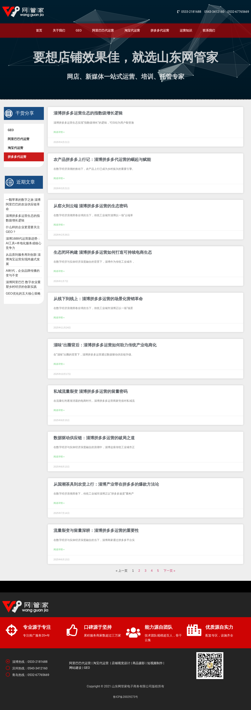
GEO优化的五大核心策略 (23, 293)
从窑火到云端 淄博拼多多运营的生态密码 (91, 206)
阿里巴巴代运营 (103, 30)
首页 (39, 30)
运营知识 (186, 30)
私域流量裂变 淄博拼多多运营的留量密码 (91, 391)
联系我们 (209, 30)
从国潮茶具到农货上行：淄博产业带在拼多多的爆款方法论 (106, 484)
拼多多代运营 (160, 30)
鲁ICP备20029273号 (125, 697)
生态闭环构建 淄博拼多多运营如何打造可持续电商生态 (103, 252)
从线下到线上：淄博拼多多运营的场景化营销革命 (98, 298)
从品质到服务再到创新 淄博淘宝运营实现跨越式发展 (23, 259)
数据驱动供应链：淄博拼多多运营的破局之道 (94, 438)
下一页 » (169, 570)
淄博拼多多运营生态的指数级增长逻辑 (88, 113)
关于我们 (59, 30)
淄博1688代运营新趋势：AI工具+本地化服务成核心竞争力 (23, 243)
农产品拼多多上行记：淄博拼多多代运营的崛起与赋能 (102, 159)
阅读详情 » (59, 132)
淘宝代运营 (132, 30)
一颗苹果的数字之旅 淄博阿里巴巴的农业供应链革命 (23, 204)
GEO (79, 30)
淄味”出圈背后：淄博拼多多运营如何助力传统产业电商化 (105, 345)
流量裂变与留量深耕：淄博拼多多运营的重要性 (96, 530)
